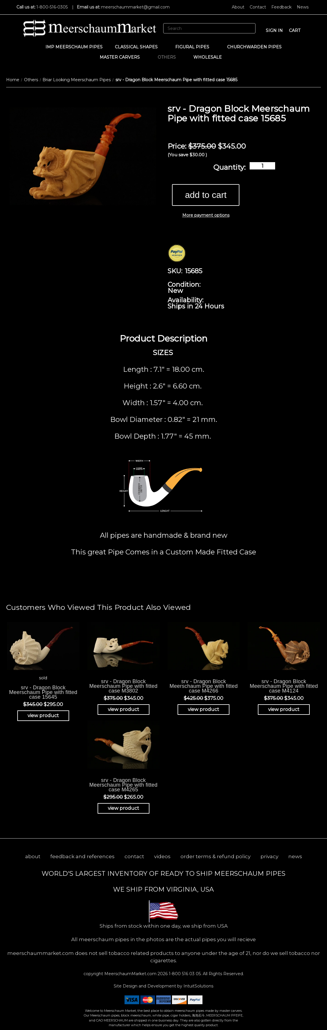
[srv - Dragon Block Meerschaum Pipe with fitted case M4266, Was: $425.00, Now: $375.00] (204, 646)
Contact (258, 7)
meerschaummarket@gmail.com (135, 7)
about (32, 856)
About (238, 7)
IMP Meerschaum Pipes (74, 47)
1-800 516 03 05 (184, 973)
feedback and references (82, 856)
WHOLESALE (210, 57)
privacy (269, 856)
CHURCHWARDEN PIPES (254, 47)
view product (43, 715)
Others (169, 57)
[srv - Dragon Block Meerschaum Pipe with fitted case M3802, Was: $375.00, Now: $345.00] (123, 646)
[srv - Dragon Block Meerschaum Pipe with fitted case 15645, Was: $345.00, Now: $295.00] (43, 646)
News (303, 7)
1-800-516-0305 (52, 7)
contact (134, 856)
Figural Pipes (195, 47)
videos (162, 856)
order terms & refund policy (215, 856)
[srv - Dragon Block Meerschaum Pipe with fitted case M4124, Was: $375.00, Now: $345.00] (284, 646)
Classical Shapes (139, 47)
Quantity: (229, 167)
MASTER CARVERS (122, 57)
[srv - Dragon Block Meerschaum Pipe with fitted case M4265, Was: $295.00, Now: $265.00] (123, 744)
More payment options (205, 215)
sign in (274, 30)
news (295, 856)
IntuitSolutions (198, 986)
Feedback (281, 7)
